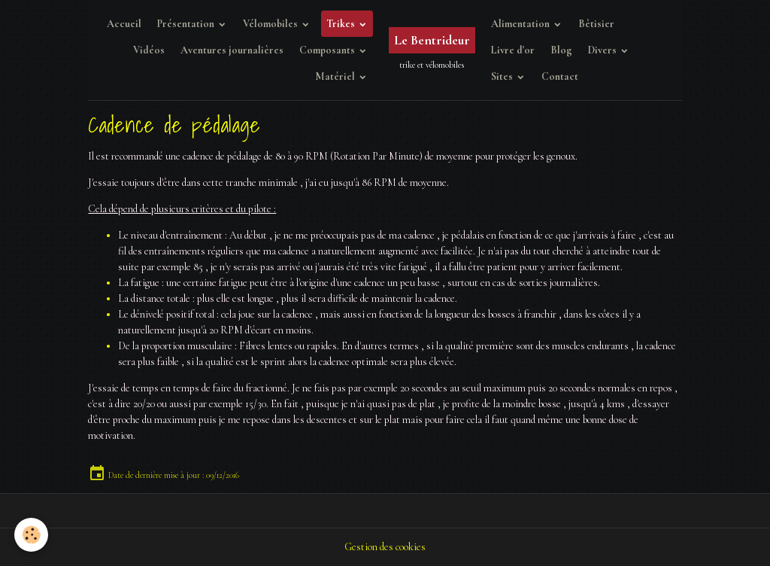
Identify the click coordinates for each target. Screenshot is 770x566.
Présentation (187, 23)
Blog (561, 50)
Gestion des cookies (385, 546)
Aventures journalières (231, 50)
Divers (603, 50)
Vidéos (149, 50)
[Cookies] (32, 535)
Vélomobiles (271, 23)
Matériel (336, 76)
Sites (503, 76)
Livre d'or (513, 50)
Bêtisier (596, 23)
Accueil (124, 23)
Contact (559, 76)
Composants (328, 50)
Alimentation (521, 23)
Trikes (341, 23)
